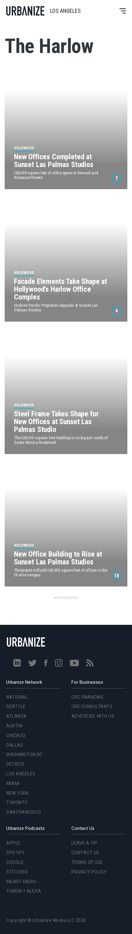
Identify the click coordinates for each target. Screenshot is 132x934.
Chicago (16, 735)
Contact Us (85, 852)
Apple (13, 843)
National (17, 697)
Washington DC (24, 754)
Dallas (14, 745)
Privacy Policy (89, 871)
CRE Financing (87, 697)
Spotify (15, 852)
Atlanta (16, 716)
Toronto (17, 802)
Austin (14, 725)
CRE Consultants (92, 706)
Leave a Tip (84, 843)
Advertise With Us (93, 716)
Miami (13, 783)
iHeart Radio (21, 881)
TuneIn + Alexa (23, 890)
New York (17, 793)
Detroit (15, 764)
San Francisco (23, 812)
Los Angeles (21, 773)
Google (15, 862)
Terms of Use (87, 862)
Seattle (16, 706)
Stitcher (17, 871)
